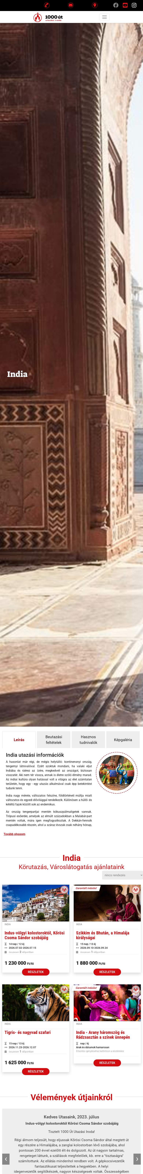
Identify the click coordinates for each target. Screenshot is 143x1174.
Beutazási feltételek (53, 740)
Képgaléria (123, 740)
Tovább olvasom (14, 834)
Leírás (19, 740)
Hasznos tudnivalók (88, 740)
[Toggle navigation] (104, 17)
